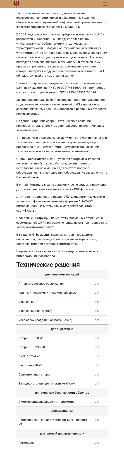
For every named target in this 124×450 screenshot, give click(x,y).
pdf (97, 283)
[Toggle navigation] (105, 4)
